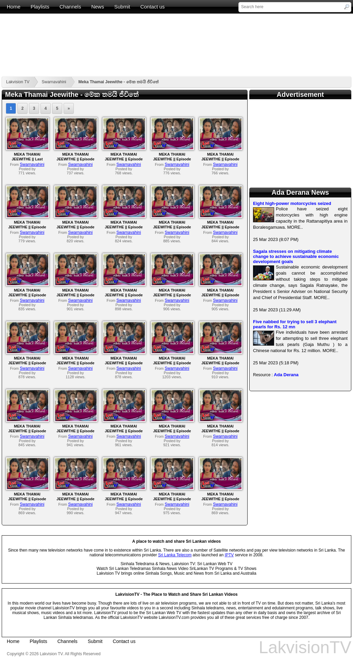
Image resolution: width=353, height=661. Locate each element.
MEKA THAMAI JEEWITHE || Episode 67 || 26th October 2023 (172, 363)
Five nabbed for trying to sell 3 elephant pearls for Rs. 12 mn (295, 324)
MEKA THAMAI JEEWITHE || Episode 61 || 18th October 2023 (220, 431)
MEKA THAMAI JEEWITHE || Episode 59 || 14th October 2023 (75, 499)
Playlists (40, 7)
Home (13, 7)
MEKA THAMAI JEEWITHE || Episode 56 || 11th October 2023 (220, 499)
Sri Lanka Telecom (175, 555)
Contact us (152, 7)
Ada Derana (286, 374)
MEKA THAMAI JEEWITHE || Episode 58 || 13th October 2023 (123, 499)
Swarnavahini (53, 82)
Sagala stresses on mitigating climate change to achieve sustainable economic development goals (296, 256)
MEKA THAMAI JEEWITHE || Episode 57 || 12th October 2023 (172, 499)
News (97, 7)
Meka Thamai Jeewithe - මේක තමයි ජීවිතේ (119, 82)
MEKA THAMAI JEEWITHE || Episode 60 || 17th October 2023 (27, 499)
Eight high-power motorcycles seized (292, 203)
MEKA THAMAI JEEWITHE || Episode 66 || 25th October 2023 (220, 363)
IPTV (229, 555)
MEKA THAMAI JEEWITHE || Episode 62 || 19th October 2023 (172, 431)
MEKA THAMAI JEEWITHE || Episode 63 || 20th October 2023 (123, 431)
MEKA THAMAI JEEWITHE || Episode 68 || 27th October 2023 (123, 363)
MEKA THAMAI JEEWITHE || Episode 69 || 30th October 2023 (75, 363)
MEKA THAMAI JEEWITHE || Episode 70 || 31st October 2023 (27, 363)
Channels (70, 7)
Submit (122, 7)
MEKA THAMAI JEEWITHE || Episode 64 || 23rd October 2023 (75, 431)
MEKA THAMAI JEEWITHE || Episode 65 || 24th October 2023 (27, 431)
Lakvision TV (17, 82)
